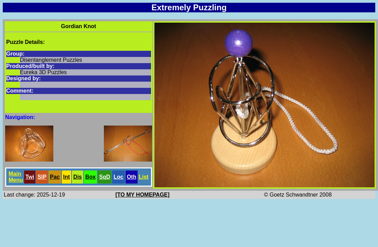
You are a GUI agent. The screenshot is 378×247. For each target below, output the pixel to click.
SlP (41, 177)
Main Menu (16, 177)
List (143, 177)
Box (90, 177)
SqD (104, 177)
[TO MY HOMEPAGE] (143, 195)
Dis (77, 177)
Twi (29, 177)
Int (66, 177)
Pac (55, 177)
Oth (132, 177)
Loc (118, 177)
